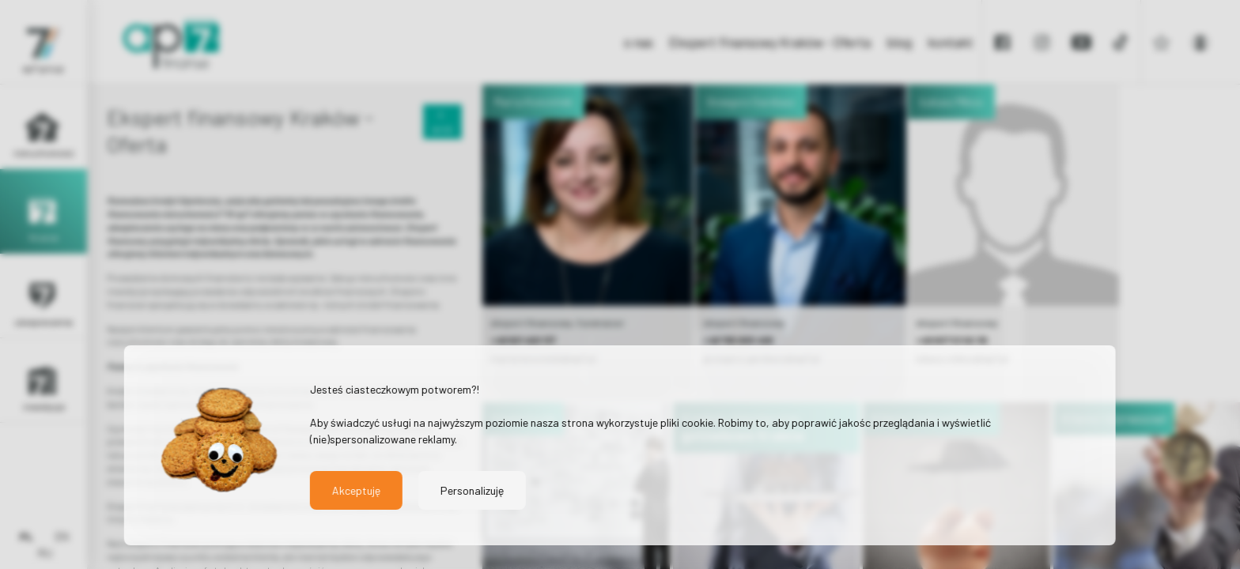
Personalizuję (472, 490)
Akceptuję (356, 490)
